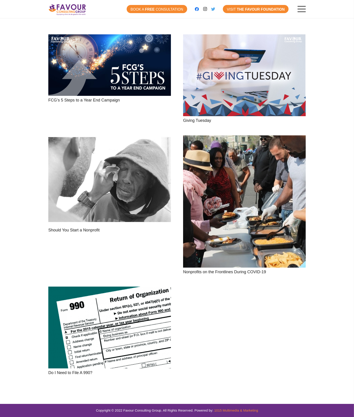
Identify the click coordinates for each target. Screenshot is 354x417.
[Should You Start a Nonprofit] (109, 180)
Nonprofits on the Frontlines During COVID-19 (224, 272)
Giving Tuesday (197, 120)
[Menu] (301, 9)
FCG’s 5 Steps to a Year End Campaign (84, 100)
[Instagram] (205, 9)
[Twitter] (213, 9)
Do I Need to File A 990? (70, 372)
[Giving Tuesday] (244, 75)
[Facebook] (197, 9)
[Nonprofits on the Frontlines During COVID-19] (244, 201)
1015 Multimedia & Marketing (236, 410)
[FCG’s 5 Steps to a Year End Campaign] (109, 65)
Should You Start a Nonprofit (74, 230)
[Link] (67, 9)
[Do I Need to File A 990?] (109, 327)
